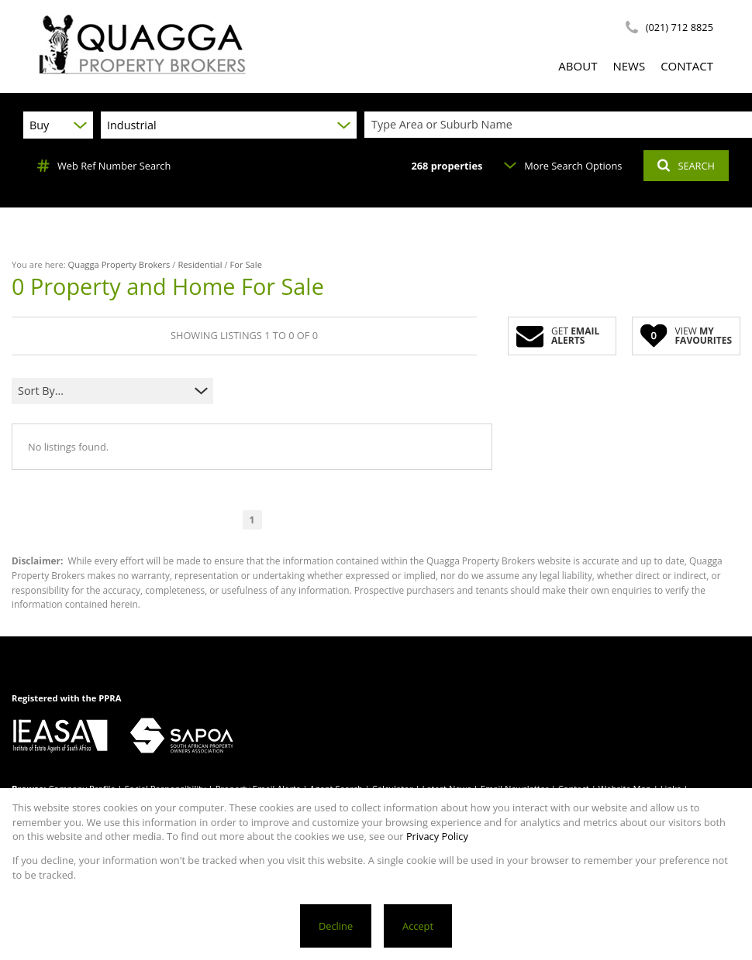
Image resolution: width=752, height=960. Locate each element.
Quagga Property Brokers (119, 264)
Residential (200, 264)
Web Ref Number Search (104, 166)
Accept (417, 926)
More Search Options (563, 166)
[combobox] (560, 125)
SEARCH (686, 166)
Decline (336, 926)
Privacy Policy (437, 836)
